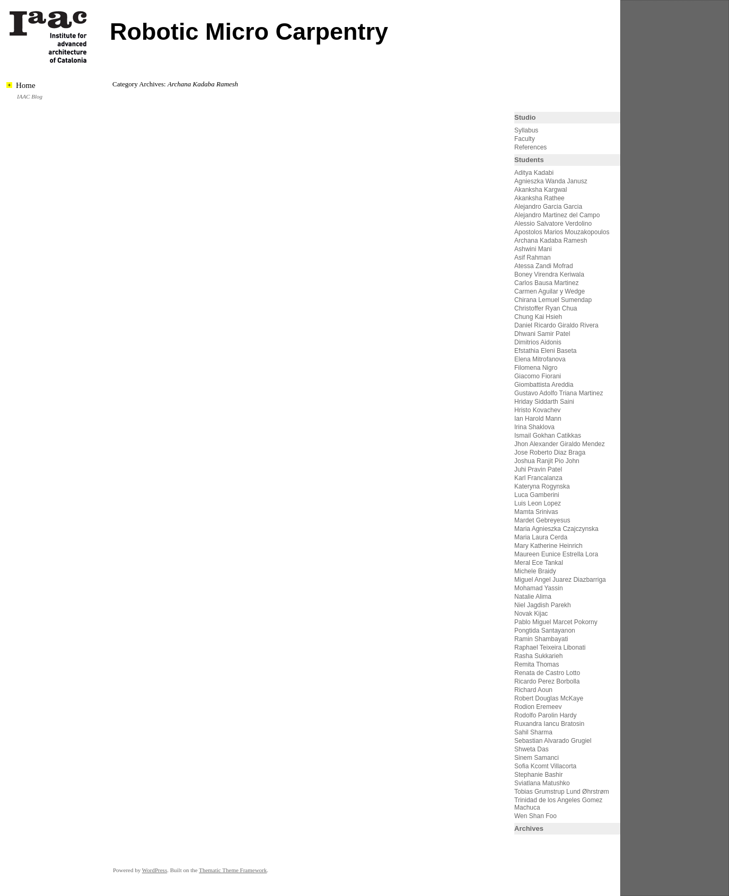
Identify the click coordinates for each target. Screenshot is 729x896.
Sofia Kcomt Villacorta (545, 766)
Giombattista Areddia (543, 384)
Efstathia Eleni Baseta (545, 350)
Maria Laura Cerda (540, 537)
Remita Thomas (536, 664)
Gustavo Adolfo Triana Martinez (558, 393)
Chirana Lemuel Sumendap (553, 300)
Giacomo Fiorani (537, 376)
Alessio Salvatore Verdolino (553, 223)
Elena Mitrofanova (540, 359)
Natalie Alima (532, 596)
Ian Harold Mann (537, 418)
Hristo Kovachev (537, 410)
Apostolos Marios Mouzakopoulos (561, 232)
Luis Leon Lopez (537, 503)
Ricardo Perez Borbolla (546, 681)
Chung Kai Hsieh (538, 317)
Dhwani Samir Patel (542, 334)
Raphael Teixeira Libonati (550, 647)
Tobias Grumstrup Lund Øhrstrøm (561, 791)
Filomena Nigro (535, 367)
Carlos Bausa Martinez (546, 283)
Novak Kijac (531, 613)
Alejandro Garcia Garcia (548, 206)
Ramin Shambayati (541, 639)
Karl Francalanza (538, 478)
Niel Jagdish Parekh (542, 605)
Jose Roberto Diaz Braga (549, 452)
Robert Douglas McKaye (548, 698)
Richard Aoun (533, 690)
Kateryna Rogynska (542, 486)
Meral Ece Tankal (538, 562)
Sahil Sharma (533, 732)
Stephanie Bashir (538, 774)
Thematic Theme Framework (233, 870)
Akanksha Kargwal (540, 189)
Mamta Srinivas (536, 512)
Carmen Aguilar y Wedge (549, 291)
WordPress (154, 870)
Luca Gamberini (536, 495)
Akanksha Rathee (539, 198)
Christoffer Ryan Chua (545, 308)
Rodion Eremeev (537, 707)
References (530, 147)
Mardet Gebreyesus (542, 520)
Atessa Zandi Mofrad (543, 266)
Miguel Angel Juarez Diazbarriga (560, 579)
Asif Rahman (532, 257)
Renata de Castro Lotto (547, 673)
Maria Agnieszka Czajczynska (557, 529)
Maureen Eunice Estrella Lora (556, 554)
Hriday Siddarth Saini (544, 401)
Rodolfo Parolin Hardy (545, 715)
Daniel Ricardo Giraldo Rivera (556, 325)
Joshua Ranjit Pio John (546, 461)
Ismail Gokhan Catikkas (547, 435)
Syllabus (526, 130)
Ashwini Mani (533, 249)
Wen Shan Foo (535, 816)
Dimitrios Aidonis (537, 342)
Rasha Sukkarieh (538, 656)
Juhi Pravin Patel (538, 469)
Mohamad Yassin (538, 588)
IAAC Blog (29, 96)
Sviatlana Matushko (542, 783)
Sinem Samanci (536, 757)
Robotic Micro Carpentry (249, 31)
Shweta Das (531, 749)
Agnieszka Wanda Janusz (550, 181)
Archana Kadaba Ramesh (550, 240)
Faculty (524, 139)
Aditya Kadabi (534, 172)
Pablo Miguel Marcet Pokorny (556, 622)
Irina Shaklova (534, 427)
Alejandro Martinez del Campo (557, 215)
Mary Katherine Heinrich (548, 545)
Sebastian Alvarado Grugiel (552, 740)
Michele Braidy (535, 571)
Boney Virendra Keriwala (549, 274)
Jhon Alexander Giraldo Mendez (559, 444)
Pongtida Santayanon (544, 630)
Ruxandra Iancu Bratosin (549, 724)
